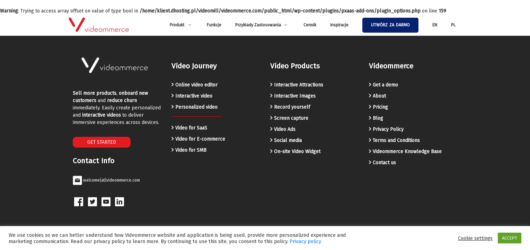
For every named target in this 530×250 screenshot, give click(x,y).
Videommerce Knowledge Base (407, 152)
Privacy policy (305, 241)
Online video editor (196, 85)
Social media (288, 140)
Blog (378, 118)
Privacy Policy (388, 129)
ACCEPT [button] (509, 238)
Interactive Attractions (298, 85)
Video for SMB (190, 150)
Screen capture (291, 118)
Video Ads (284, 129)
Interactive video (193, 96)
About (379, 96)
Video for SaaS (191, 128)
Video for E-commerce (200, 139)
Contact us (384, 163)
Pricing (380, 107)
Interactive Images (295, 96)
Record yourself (292, 107)
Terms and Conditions (396, 140)
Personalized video (196, 107)
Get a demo (385, 85)
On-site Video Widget (297, 152)
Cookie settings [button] (475, 238)
